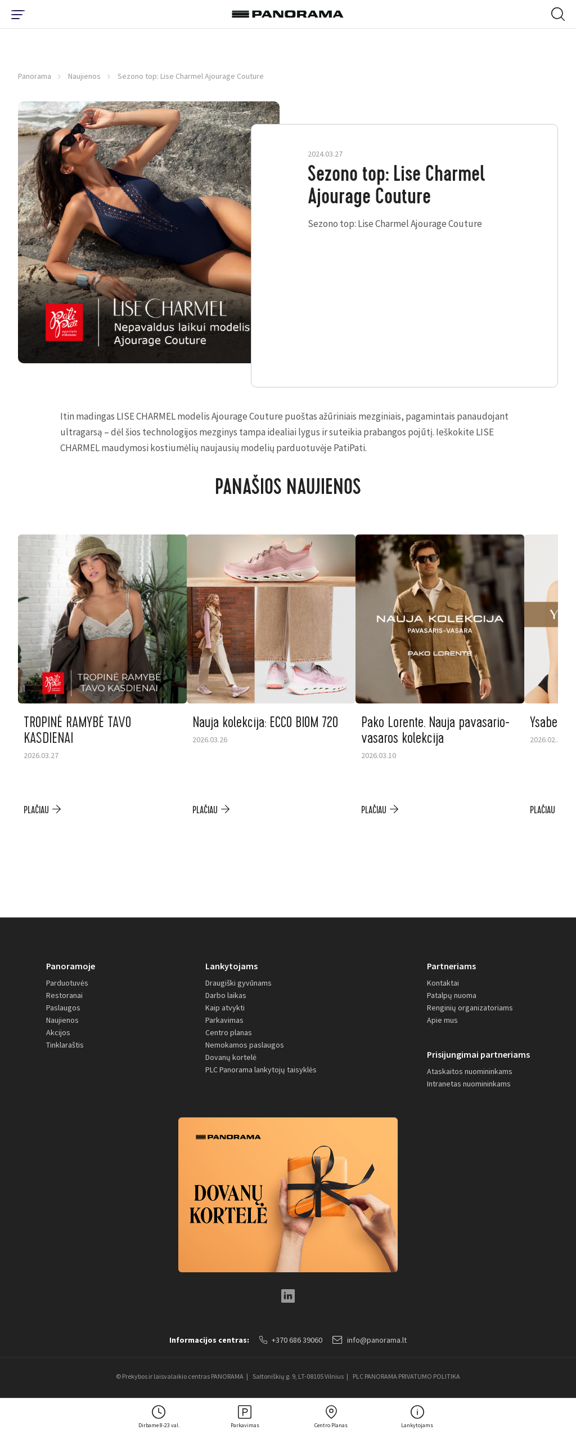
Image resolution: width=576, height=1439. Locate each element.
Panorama (34, 76)
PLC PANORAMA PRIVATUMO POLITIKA (406, 1376)
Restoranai (64, 995)
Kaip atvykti (225, 1008)
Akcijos (58, 1032)
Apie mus (442, 1020)
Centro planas (228, 1032)
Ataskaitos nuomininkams (469, 1071)
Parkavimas (224, 1020)
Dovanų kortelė (230, 1057)
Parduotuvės (67, 983)
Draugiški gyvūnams (238, 983)
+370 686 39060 (290, 1340)
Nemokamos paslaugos (244, 1045)
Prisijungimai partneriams (478, 1054)
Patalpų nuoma (451, 995)
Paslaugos (63, 1008)
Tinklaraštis (65, 1045)
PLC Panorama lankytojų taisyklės (261, 1069)
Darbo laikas (225, 995)
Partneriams (451, 966)
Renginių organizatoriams (470, 1008)
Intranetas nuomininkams (469, 1084)
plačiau (36, 810)
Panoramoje (70, 966)
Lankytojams (231, 966)
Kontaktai (443, 983)
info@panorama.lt (369, 1340)
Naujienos (84, 76)
